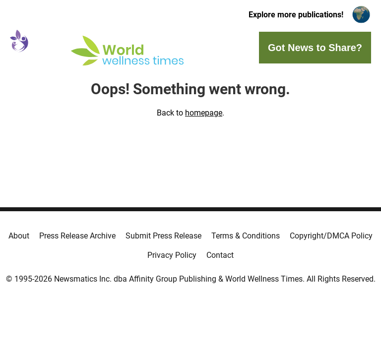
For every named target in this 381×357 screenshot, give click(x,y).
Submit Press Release (163, 235)
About (18, 235)
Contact (220, 255)
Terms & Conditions (245, 235)
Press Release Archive (77, 235)
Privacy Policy (171, 255)
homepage (203, 113)
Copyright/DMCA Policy (331, 235)
